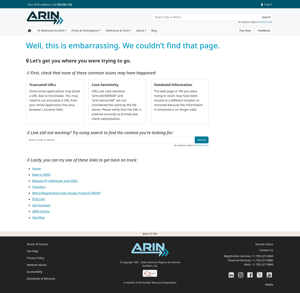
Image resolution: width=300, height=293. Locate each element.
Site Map (38, 217)
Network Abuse (37, 265)
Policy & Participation (85, 30)
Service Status (264, 244)
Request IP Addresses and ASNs (55, 181)
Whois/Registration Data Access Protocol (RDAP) (66, 193)
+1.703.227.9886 (262, 260)
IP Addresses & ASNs (51, 30)
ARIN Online (41, 211)
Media (269, 284)
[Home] (45, 18)
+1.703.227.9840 (262, 264)
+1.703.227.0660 (262, 256)
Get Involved (41, 205)
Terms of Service (37, 244)
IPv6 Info (38, 199)
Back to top (150, 233)
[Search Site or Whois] (206, 17)
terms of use (266, 21)
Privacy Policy (35, 258)
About (140, 30)
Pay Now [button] (245, 30)
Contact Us (266, 250)
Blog (154, 30)
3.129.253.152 (63, 4)
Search (266, 17)
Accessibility (34, 272)
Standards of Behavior (41, 278)
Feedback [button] (264, 30)
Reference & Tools (117, 30)
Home (36, 168)
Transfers (39, 187)
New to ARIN (41, 175)
